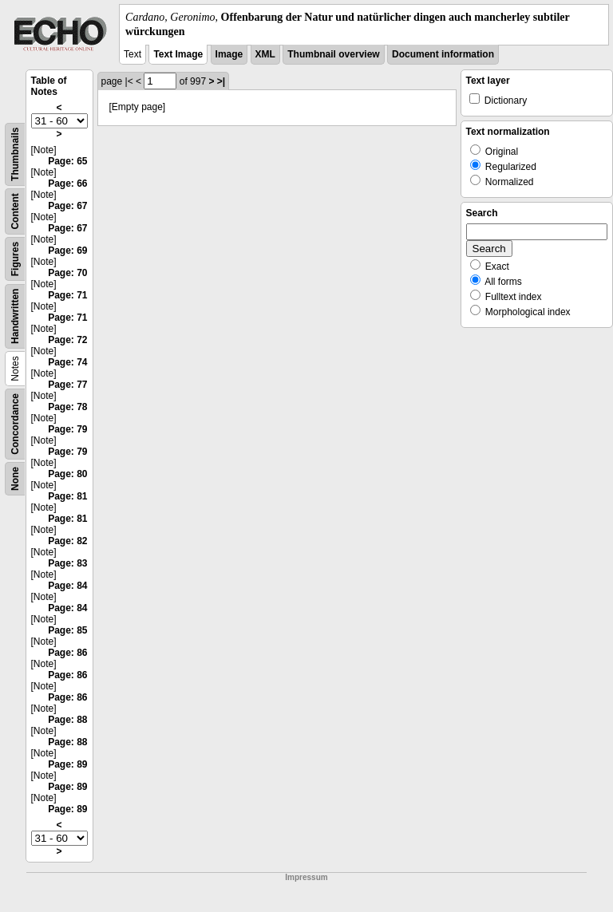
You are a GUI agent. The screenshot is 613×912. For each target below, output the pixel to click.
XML (265, 54)
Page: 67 (67, 205)
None (15, 479)
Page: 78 (67, 407)
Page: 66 (67, 183)
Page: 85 (67, 630)
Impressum (306, 877)
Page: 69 (67, 250)
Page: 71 (67, 295)
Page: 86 (67, 652)
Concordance (15, 424)
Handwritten (15, 316)
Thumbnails (15, 154)
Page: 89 (67, 764)
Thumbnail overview (333, 54)
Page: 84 (67, 585)
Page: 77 (67, 384)
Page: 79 (67, 429)
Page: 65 (67, 161)
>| (221, 81)
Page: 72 (67, 339)
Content (15, 212)
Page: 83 (67, 563)
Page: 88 (67, 719)
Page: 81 (67, 496)
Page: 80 (67, 474)
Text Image (178, 54)
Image (229, 54)
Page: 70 (67, 272)
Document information (443, 54)
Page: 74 (67, 362)
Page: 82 (67, 541)
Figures (15, 259)
